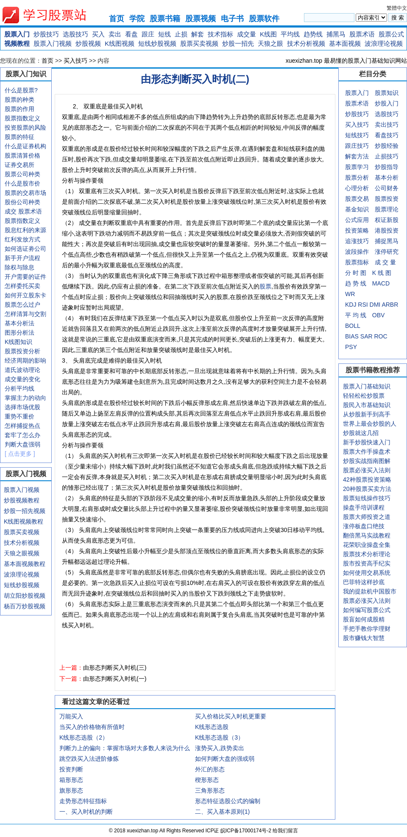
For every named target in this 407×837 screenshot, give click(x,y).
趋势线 (313, 34)
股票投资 (387, 198)
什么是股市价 (22, 183)
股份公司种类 (22, 202)
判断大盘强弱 (22, 444)
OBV (378, 315)
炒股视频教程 (21, 500)
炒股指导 (387, 167)
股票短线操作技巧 (366, 498)
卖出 (115, 34)
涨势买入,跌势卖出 (219, 748)
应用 (363, 219)
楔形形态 (207, 779)
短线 (164, 34)
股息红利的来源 (25, 230)
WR (350, 294)
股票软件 (264, 18)
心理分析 (357, 188)
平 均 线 (355, 315)
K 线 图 (381, 272)
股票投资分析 (22, 351)
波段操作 (357, 251)
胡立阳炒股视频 (24, 595)
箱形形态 (71, 779)
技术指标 (220, 34)
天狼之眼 (270, 43)
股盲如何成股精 (364, 619)
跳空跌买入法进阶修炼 (89, 758)
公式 (351, 219)
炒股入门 (387, 103)
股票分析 (357, 177)
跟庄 (148, 34)
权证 (381, 219)
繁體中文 (397, 8)
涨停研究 (387, 251)
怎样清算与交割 (25, 313)
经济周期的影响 (25, 360)
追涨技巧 (357, 241)
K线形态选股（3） (219, 737)
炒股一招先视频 (24, 510)
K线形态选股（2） (83, 737)
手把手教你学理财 (366, 628)
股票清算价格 (22, 155)
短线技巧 (357, 135)
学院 (137, 18)
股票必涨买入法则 (366, 470)
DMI (375, 304)
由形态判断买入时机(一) (114, 678)
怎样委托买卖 (22, 286)
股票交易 (357, 198)
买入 (98, 34)
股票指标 (357, 262)
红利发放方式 (22, 239)
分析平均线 (19, 388)
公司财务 (387, 188)
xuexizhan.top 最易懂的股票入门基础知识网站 (346, 60)
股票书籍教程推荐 (373, 370)
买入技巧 (75, 60)
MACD (381, 283)
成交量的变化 (22, 379)
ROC (380, 336)
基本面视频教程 (24, 563)
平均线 (290, 34)
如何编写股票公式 (366, 610)
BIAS (352, 336)
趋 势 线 (355, 283)
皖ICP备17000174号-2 (246, 831)
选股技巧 (75, 34)
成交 (11, 211)
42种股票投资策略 (367, 479)
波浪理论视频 (384, 43)
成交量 (246, 34)
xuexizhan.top (51, 15)
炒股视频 (88, 43)
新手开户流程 (22, 258)
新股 (393, 219)
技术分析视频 (306, 43)
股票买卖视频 (199, 43)
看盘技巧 (387, 135)
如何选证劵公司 (25, 248)
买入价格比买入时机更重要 (230, 716)
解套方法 (357, 156)
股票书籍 (165, 18)
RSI (363, 304)
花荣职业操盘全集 (366, 544)
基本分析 (387, 177)
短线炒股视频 (157, 43)
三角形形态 (210, 790)
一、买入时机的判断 (86, 811)
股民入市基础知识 (366, 405)
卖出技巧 (387, 124)
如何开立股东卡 (25, 295)
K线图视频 (119, 43)
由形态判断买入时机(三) (114, 667)
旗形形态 (71, 790)
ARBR (390, 304)
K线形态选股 (212, 726)
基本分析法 (19, 323)
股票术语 (362, 34)
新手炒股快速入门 (366, 442)
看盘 (131, 34)
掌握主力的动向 (25, 397)
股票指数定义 (22, 118)
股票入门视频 (52, 43)
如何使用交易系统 (366, 572)
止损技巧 (387, 156)
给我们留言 (285, 831)
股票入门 (17, 34)
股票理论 (387, 209)
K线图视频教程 (23, 521)
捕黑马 (336, 34)
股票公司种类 (22, 174)
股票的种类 (19, 99)
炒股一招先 (238, 43)
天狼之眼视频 (21, 553)
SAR (366, 336)
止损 (181, 34)
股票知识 (387, 92)
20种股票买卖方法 (367, 488)
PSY (351, 347)
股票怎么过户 (22, 304)
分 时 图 (355, 272)
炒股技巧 (46, 34)
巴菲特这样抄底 (364, 582)
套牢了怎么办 (22, 435)
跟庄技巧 (357, 145)
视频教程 (17, 43)
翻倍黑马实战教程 (366, 535)
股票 (265, 286)
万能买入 (71, 716)
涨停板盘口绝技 (364, 526)
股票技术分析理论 (366, 554)
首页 (116, 18)
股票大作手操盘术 (366, 451)
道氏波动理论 (22, 369)
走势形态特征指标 (83, 801)
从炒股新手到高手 (366, 414)
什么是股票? (21, 90)
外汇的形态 (210, 769)
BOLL (352, 325)
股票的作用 (19, 108)
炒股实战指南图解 (366, 460)
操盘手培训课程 (364, 507)
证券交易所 (19, 164)
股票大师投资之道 (366, 516)
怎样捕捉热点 (22, 425)
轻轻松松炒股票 (364, 395)
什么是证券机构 (25, 146)
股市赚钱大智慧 (364, 638)
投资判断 (71, 769)
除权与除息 (19, 267)
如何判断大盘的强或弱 (224, 758)
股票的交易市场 (25, 192)
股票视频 (200, 18)
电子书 (232, 18)
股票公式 (391, 34)
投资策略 (357, 230)
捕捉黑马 (387, 241)
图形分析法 (19, 332)
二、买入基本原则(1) (222, 811)
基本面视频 (345, 43)
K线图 (268, 34)
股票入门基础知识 (366, 386)
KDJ (350, 304)
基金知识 (357, 209)
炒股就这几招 (361, 433)
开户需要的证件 (25, 276)
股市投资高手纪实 (366, 563)
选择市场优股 (22, 407)
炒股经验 (387, 145)
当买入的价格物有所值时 (92, 726)
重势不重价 (19, 416)
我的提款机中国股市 (369, 591)
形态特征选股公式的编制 (227, 801)
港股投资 (387, 230)
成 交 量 (385, 262)
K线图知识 (18, 341)
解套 (197, 34)
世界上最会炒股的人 (369, 423)
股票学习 (357, 167)
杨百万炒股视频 (24, 606)
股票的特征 (19, 136)
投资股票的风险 (25, 127)
